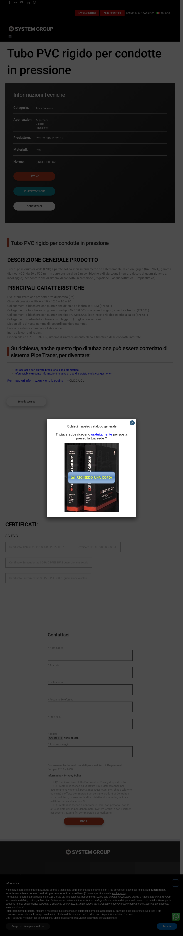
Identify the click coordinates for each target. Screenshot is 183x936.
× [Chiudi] (132, 423)
